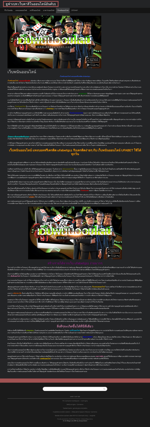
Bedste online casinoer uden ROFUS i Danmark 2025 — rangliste (75, 415)
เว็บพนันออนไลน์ (62, 10)
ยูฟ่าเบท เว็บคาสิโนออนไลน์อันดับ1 (31, 4)
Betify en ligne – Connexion (75, 404)
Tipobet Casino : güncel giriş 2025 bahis (75, 408)
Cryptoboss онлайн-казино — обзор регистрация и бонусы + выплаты (75, 412)
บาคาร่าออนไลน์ (48, 10)
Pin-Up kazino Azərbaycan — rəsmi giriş (75, 401)
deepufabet (83, 421)
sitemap (74, 10)
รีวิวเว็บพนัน (8, 10)
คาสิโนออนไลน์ (35, 10)
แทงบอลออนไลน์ (21, 10)
